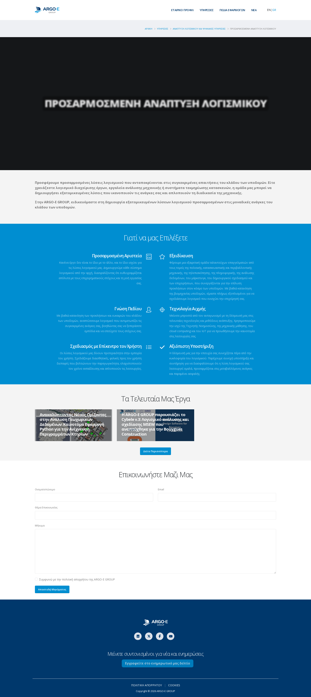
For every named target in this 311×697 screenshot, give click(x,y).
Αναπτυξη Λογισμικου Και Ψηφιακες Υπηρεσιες (199, 28)
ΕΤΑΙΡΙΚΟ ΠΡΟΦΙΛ (182, 10)
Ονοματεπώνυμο (45, 489)
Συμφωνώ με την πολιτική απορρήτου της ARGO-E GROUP (77, 579)
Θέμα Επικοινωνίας (46, 507)
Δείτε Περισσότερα (155, 451)
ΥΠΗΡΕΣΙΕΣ (207, 10)
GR (274, 10)
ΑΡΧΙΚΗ (148, 28)
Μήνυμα (40, 525)
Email (161, 489)
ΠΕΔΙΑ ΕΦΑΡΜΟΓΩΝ (232, 10)
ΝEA (254, 10)
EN (269, 10)
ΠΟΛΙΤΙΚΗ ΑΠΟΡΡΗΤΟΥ (146, 685)
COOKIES (174, 685)
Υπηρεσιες (162, 28)
